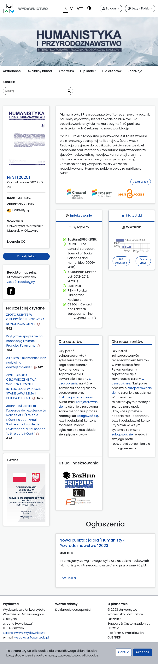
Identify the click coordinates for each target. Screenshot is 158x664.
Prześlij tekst (26, 256)
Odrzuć (123, 652)
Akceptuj (142, 652)
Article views (143, 261)
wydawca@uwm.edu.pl (31, 637)
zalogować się (87, 416)
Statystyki (132, 215)
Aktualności (12, 71)
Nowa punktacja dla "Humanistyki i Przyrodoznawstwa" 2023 (93, 542)
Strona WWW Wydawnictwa (24, 633)
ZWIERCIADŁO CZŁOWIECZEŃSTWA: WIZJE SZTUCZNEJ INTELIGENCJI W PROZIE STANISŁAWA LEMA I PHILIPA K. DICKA (23, 386)
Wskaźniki (132, 227)
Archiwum (66, 71)
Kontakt (9, 82)
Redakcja (135, 71)
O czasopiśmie (75, 381)
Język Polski (139, 8)
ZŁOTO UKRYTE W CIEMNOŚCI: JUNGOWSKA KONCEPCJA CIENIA (25, 319)
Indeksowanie (79, 215)
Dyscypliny (79, 227)
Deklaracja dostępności (73, 609)
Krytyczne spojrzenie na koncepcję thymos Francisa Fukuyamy (24, 341)
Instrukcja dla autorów (76, 397)
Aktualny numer (40, 71)
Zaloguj (109, 8)
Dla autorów (111, 71)
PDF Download (121, 261)
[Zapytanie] (38, 91)
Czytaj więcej (140, 181)
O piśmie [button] (87, 71)
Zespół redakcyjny (21, 282)
